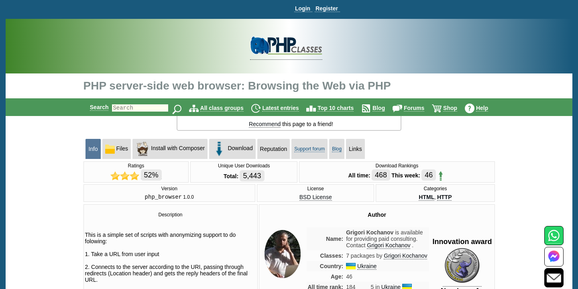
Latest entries (287, 108)
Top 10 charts (342, 108)
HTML (426, 197)
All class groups (228, 108)
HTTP (444, 197)
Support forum (309, 149)
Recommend (265, 124)
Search (92, 107)
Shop (457, 108)
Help (489, 108)
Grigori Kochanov (405, 257)
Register (326, 8)
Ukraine (367, 267)
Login (302, 8)
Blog (385, 108)
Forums (421, 108)
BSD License (315, 197)
